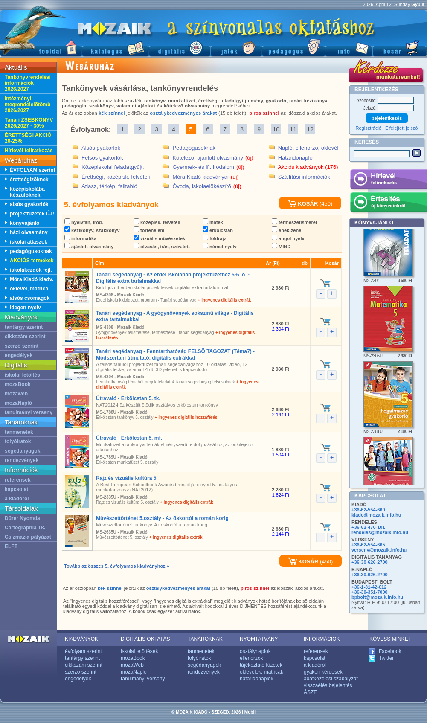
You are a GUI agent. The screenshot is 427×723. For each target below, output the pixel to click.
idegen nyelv (25, 308)
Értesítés (388, 203)
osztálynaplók (255, 651)
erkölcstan (218, 230)
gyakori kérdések (323, 672)
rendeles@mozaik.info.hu (379, 532)
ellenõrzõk (251, 658)
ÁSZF (310, 692)
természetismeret (294, 222)
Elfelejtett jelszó (401, 128)
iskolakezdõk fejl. (31, 270)
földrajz (214, 238)
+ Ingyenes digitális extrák (224, 300)
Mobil (250, 712)
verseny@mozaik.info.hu (379, 549)
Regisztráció (369, 128)
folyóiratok (18, 441)
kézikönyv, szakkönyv (92, 230)
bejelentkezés (387, 118)
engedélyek (18, 355)
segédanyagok (22, 451)
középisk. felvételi (157, 222)
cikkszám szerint (25, 337)
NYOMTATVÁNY (259, 639)
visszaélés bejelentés (328, 685)
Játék (236, 47)
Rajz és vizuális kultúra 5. (127, 478)
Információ (348, 47)
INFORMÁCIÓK (322, 639)
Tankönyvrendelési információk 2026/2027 (28, 83)
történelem (149, 230)
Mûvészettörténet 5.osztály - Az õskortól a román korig (162, 518)
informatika (80, 238)
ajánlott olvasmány (88, 246)
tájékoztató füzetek (261, 665)
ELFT (11, 546)
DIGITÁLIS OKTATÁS (145, 639)
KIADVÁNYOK (81, 639)
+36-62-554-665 (368, 544)
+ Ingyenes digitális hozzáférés (186, 417)
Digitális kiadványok (179, 47)
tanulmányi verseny (28, 412)
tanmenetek (19, 432)
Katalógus (115, 47)
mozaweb (16, 394)
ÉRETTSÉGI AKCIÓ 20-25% (28, 138)
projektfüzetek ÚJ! (32, 214)
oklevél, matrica (29, 289)
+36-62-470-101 (368, 527)
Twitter (386, 658)
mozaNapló (18, 403)
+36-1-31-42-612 (368, 586)
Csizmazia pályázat (28, 537)
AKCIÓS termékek (32, 261)
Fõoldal (41, 47)
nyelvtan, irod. (83, 222)
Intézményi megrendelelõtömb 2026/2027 (27, 104)
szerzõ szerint (21, 346)
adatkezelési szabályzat (331, 679)
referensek (18, 480)
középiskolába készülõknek (27, 192)
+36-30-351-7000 (369, 592)
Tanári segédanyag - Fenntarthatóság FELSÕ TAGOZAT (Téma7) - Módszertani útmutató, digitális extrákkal (175, 354)
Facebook (390, 651)
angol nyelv (288, 238)
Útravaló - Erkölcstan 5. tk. (128, 398)
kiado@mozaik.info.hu (376, 514)
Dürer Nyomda (22, 518)
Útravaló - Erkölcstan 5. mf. (129, 438)
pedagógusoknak (31, 251)
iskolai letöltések (139, 651)
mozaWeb (132, 665)
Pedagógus (293, 47)
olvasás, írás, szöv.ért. (162, 246)
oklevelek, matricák (261, 672)
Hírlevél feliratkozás (29, 151)
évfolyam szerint (83, 651)
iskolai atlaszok (28, 242)
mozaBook (18, 384)
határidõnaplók (256, 679)
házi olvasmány (29, 232)
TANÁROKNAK (205, 639)
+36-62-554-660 (368, 509)
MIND (281, 246)
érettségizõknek (29, 180)
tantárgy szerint (24, 327)
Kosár (399, 47)
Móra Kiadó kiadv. (31, 279)
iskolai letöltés (22, 375)
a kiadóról (17, 499)
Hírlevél (388, 180)
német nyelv (220, 246)
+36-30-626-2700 (369, 562)
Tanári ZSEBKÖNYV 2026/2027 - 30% (29, 123)
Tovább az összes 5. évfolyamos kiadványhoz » (116, 566)
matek (213, 222)
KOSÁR (303, 203)
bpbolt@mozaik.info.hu (377, 597)
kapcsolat (16, 489)
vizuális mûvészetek (159, 238)
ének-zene (286, 230)
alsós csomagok (29, 298)
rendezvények (21, 460)
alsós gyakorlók (29, 204)
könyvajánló (24, 223)
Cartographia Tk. (25, 528)
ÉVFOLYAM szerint (32, 170)
